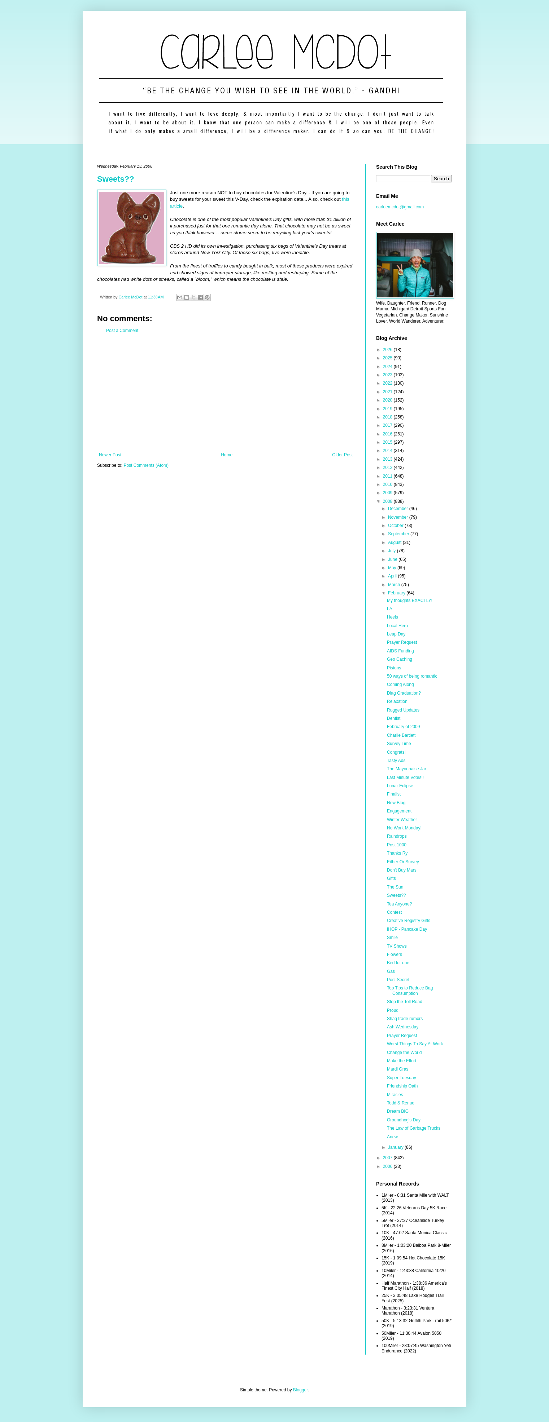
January (396, 1147)
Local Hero (397, 625)
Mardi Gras (397, 1069)
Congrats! (396, 752)
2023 (388, 374)
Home (226, 454)
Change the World (404, 1052)
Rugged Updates (403, 710)
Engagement (399, 811)
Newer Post (110, 454)
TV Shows (397, 946)
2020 (388, 400)
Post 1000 (396, 844)
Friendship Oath (402, 1086)
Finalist (394, 794)
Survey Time (399, 743)
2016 (388, 434)
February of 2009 (403, 726)
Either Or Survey (403, 861)
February (397, 592)
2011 (388, 476)
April (393, 576)
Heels (392, 617)
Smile (392, 937)
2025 (388, 357)
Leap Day (396, 634)
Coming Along (400, 684)
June (393, 559)
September (399, 533)
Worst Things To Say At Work (415, 1043)
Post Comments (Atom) (146, 465)
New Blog (396, 802)
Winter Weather (402, 819)
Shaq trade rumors (405, 1018)
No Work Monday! (404, 827)
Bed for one (398, 962)
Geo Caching (399, 659)
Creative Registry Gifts (408, 920)
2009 (388, 492)
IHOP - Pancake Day (407, 929)
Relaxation (397, 701)
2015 (388, 442)
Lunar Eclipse (400, 785)
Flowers (394, 954)
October (396, 525)
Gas (391, 971)
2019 (388, 408)
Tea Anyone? (399, 904)
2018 (388, 417)
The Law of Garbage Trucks (413, 1128)
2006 (388, 1166)
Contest (394, 912)
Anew (392, 1136)
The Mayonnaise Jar (406, 768)
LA (389, 608)
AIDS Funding (400, 651)
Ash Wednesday (402, 1026)
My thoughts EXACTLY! (409, 600)
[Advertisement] (225, 392)
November (398, 517)
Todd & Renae (400, 1103)
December (398, 508)
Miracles (395, 1094)
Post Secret (398, 979)
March (394, 584)
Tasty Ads (396, 760)
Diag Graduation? (404, 693)
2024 (388, 366)
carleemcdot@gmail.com (400, 206)
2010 (388, 484)
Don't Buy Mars (402, 870)
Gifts (391, 878)
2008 (388, 501)
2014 (388, 450)
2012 (388, 467)
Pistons (394, 667)
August (395, 542)
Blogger (300, 1389)
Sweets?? (115, 178)
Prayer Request (402, 642)
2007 (388, 1157)
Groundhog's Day (404, 1119)
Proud (392, 1010)
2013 (388, 459)
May (392, 567)
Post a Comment (122, 330)
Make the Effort (401, 1060)
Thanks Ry (397, 853)
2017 (388, 425)
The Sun (395, 887)
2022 (388, 383)
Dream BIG (398, 1111)
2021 (388, 391)
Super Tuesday (401, 1077)
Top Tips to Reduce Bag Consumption (410, 990)
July (392, 550)
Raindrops (397, 836)
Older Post (342, 454)
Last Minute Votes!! (405, 777)
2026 (388, 349)
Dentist (393, 718)
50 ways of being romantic (412, 676)
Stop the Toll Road (404, 1001)
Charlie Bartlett (401, 735)
